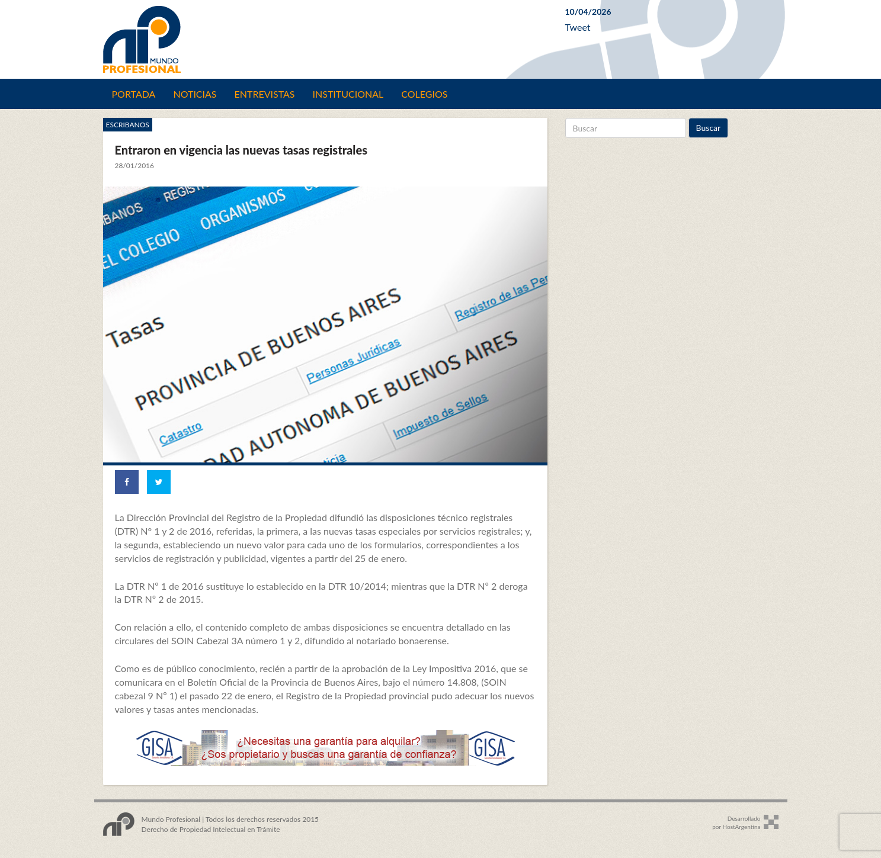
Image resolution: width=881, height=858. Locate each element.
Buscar (708, 128)
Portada (134, 93)
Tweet (578, 27)
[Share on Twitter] (159, 482)
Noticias (194, 93)
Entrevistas (265, 93)
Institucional (348, 93)
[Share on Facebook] (127, 482)
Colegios (424, 93)
